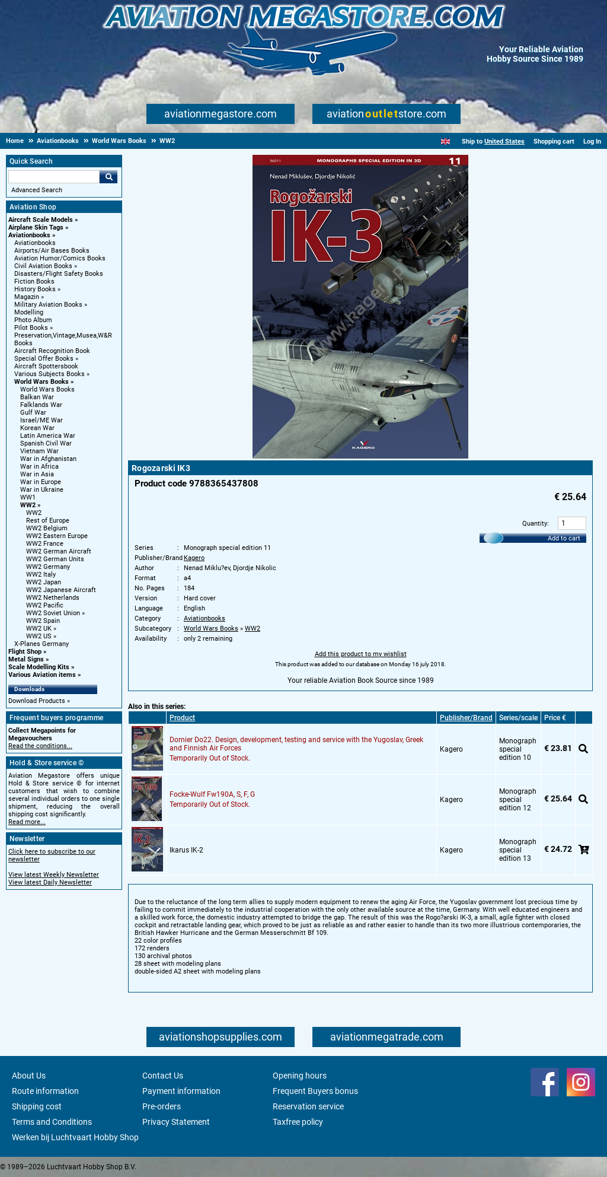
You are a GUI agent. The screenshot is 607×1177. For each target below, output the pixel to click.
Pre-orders (161, 1106)
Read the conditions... (40, 746)
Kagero (194, 558)
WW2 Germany (48, 567)
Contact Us (162, 1075)
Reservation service (308, 1106)
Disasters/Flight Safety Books (58, 274)
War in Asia (37, 474)
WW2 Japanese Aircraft (61, 590)
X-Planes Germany (41, 644)
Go (108, 176)
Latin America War (47, 436)
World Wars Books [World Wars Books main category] (47, 389)
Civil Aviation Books (43, 266)
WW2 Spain (43, 621)
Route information (45, 1091)
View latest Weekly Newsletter (53, 875)
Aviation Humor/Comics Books (60, 258)
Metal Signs (26, 659)
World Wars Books (41, 382)
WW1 (28, 497)
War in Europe (40, 482)
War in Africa (39, 466)
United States (504, 141)
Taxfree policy (298, 1122)
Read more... (27, 822)
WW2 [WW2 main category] (33, 513)
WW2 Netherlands (52, 598)
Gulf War (33, 412)
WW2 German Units (55, 559)
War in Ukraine (41, 490)
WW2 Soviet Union (53, 613)
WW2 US (39, 636)
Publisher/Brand (466, 718)
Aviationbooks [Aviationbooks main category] (35, 243)
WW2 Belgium (47, 528)
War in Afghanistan (48, 459)
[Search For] (54, 176)
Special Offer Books (44, 358)
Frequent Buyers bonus (315, 1091)
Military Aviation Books (48, 304)
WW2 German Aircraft (58, 551)
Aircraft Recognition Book (52, 351)
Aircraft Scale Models (40, 220)
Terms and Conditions (52, 1122)
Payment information (181, 1091)
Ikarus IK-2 (186, 850)
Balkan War (37, 397)
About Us (29, 1075)
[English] (445, 141)
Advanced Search (36, 190)
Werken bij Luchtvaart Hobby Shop (75, 1137)
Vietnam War (39, 451)
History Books (35, 289)
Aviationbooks (29, 235)
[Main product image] (360, 456)
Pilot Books (31, 328)
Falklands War (41, 405)
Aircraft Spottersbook (46, 366)
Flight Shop (24, 652)
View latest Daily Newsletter (50, 882)
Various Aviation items (42, 675)
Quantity (534, 523)
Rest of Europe (47, 520)
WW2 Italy (41, 574)
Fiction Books (34, 281)
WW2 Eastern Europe (57, 536)
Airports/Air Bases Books (52, 251)
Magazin (26, 297)
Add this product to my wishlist (361, 654)
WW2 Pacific (44, 605)
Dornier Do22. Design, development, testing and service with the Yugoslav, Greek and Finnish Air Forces (296, 744)
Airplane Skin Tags (35, 227)
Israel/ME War (41, 420)
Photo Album (33, 320)
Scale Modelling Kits (38, 667)
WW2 (28, 505)
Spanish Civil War (46, 443)
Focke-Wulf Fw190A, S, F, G (212, 794)
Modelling (28, 312)
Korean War (37, 428)
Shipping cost (37, 1106)
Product (182, 718)
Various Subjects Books (49, 374)
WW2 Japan (43, 582)
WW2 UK (39, 628)
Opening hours (300, 1075)
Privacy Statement (176, 1122)
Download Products (36, 701)
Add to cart (564, 538)
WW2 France (44, 544)
